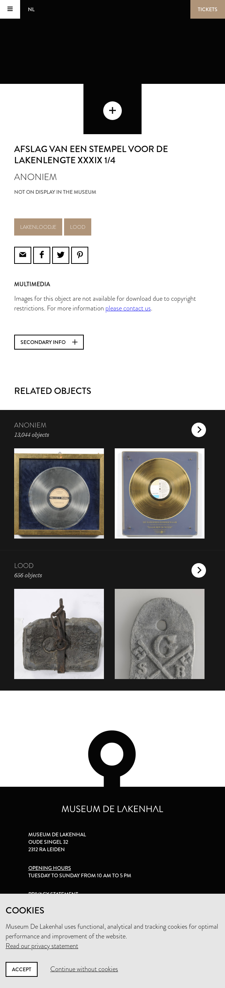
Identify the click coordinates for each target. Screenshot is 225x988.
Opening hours (49, 868)
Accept (21, 969)
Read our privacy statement (42, 946)
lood (77, 227)
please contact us (128, 308)
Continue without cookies (84, 969)
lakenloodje (38, 227)
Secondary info (48, 342)
